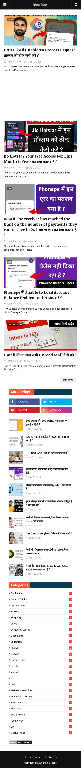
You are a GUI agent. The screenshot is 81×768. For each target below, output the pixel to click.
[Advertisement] (40, 97)
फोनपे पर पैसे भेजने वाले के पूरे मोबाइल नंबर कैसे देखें (47, 471)
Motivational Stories (41, 696)
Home (28, 757)
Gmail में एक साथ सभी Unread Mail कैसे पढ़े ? (40, 355)
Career (41, 623)
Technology (41, 720)
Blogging (41, 617)
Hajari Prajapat (14, 61)
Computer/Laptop (41, 629)
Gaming (41, 654)
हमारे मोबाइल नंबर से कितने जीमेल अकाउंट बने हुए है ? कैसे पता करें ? (49, 503)
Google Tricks (41, 660)
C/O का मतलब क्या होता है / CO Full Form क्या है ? (47, 438)
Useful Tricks (41, 732)
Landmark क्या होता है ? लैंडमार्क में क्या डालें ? (49, 533)
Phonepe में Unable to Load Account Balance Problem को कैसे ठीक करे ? (36, 295)
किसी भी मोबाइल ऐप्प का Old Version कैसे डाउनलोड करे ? (47, 551)
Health (41, 666)
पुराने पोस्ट (67, 380)
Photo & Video (41, 702)
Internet (41, 672)
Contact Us (51, 757)
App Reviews (41, 605)
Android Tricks (41, 599)
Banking (41, 611)
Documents (41, 635)
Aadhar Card (41, 593)
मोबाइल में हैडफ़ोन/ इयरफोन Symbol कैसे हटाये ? (48, 487)
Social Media (41, 714)
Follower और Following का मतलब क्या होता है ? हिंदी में (47, 422)
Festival (41, 647)
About (38, 757)
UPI (41, 726)
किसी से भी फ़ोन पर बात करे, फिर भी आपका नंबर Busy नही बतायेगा (47, 519)
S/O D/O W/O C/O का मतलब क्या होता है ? (47, 453)
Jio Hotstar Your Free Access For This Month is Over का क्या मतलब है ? (38, 159)
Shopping (41, 708)
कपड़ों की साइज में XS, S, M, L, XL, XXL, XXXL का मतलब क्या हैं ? (47, 567)
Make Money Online (41, 690)
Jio (41, 678)
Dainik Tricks (50, 763)
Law (41, 684)
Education (41, 641)
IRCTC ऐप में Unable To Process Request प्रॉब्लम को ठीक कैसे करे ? (39, 53)
